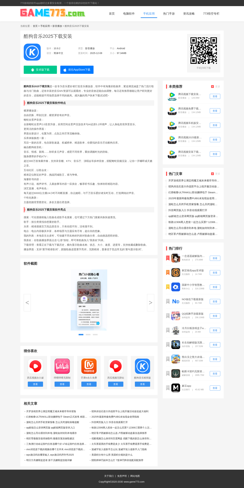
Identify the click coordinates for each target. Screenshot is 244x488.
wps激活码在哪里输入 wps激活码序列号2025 (50, 454)
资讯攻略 (189, 13)
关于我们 (109, 476)
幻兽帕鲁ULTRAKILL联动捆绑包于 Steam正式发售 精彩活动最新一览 (57, 416)
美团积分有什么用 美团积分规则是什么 (112, 454)
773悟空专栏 (211, 13)
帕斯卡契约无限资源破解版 (194, 371)
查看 (215, 96)
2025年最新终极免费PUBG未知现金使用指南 (115, 416)
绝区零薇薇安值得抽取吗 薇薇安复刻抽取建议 (50, 438)
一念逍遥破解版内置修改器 (194, 256)
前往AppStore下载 (77, 70)
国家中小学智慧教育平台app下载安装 (194, 285)
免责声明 (122, 476)
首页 (112, 13)
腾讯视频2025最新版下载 (190, 137)
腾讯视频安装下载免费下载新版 (190, 152)
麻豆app (186, 385)
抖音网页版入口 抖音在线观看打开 (110, 422)
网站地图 (135, 476)
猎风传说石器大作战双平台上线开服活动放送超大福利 (120, 411)
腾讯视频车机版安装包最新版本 (190, 123)
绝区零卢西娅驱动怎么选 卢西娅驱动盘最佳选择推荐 (119, 433)
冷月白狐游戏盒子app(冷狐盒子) (194, 328)
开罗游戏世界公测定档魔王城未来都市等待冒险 (51, 411)
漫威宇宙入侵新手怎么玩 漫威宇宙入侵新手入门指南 (119, 449)
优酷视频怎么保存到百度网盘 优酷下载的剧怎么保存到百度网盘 (123, 438)
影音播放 (57, 26)
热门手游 (169, 13)
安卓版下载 (40, 70)
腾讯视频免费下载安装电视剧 (190, 108)
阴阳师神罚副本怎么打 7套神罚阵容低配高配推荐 (117, 460)
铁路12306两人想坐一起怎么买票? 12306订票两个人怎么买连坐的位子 (123, 427)
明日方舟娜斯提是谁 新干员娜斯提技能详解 (49, 460)
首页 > (36, 26)
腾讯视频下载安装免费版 (190, 94)
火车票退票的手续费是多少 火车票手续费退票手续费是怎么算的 (123, 444)
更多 (215, 86)
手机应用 (149, 13)
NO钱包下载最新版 (193, 299)
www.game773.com (134, 482)
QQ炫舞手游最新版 (193, 313)
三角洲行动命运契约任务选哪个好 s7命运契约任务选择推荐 (57, 444)
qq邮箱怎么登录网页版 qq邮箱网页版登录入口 (50, 427)
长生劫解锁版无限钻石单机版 (194, 342)
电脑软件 (129, 13)
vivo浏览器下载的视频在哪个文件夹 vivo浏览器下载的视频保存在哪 (57, 449)
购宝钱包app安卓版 (193, 270)
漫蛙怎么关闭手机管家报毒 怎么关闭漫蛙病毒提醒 (52, 422)
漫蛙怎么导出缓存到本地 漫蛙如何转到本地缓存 (51, 433)
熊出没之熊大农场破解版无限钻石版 (194, 357)
